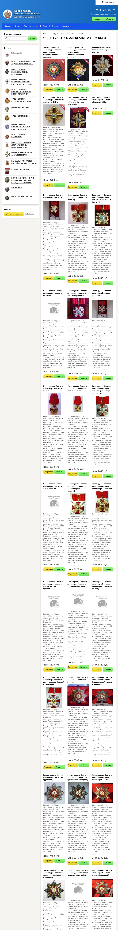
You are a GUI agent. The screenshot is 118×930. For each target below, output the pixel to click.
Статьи (45, 26)
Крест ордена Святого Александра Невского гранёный (101, 293)
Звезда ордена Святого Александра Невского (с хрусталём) (53, 777)
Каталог (8, 26)
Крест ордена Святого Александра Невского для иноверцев (53, 486)
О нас (17, 26)
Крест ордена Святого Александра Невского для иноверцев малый (77, 583)
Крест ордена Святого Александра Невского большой (53, 293)
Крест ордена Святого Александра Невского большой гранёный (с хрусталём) (101, 389)
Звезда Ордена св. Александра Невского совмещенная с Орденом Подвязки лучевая (76, 52)
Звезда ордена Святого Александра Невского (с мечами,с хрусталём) (77, 872)
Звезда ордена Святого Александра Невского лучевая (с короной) (102, 872)
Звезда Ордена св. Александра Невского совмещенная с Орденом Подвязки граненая (52, 52)
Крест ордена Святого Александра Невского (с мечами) (77, 197)
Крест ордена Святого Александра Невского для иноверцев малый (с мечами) (102, 585)
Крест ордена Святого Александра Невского (53, 196)
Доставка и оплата (31, 26)
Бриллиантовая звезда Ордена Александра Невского (101, 49)
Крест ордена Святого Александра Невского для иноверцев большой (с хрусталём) (53, 680)
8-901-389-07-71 (104, 10)
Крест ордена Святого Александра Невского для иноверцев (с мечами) (77, 487)
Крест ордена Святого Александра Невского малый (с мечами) (77, 388)
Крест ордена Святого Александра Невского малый (53, 388)
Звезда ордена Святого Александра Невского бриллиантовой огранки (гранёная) (102, 680)
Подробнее (48, 89)
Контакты (65, 26)
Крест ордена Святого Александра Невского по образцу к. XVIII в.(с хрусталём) (77, 100)
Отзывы (55, 26)
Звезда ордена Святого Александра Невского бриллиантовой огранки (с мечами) (53, 874)
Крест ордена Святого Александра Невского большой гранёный (77, 293)
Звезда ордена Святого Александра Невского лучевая (77, 679)
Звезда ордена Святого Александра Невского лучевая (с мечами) (102, 777)
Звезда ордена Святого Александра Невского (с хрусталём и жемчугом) (77, 777)
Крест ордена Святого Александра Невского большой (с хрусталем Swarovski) (101, 198)
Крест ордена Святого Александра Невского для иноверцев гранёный (53, 585)
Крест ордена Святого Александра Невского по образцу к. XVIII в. (53, 99)
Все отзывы (29, 214)
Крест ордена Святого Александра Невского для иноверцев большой (102, 486)
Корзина (108, 2)
